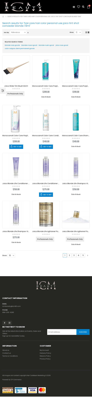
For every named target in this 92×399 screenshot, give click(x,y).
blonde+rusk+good (47, 46)
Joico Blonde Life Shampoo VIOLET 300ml (76, 185)
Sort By (6, 32)
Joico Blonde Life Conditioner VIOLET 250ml (16, 185)
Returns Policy (45, 358)
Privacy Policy (45, 361)
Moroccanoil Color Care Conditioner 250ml (46, 137)
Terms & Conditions (10, 358)
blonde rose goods (12, 46)
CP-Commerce (16, 382)
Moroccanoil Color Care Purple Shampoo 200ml (76, 87)
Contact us (6, 355)
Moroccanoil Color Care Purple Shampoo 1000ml (46, 87)
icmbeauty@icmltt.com (11, 309)
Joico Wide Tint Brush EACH (16, 87)
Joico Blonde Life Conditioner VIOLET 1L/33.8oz (46, 185)
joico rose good (63, 46)
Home (3, 16)
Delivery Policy (45, 355)
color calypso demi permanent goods (20, 49)
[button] (79, 6)
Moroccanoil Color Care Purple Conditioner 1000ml (16, 137)
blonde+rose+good (30, 46)
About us (5, 352)
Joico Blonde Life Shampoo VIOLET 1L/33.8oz (16, 233)
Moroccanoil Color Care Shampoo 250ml (76, 137)
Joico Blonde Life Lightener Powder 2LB (76, 233)
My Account (44, 352)
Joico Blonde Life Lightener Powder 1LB (46, 233)
